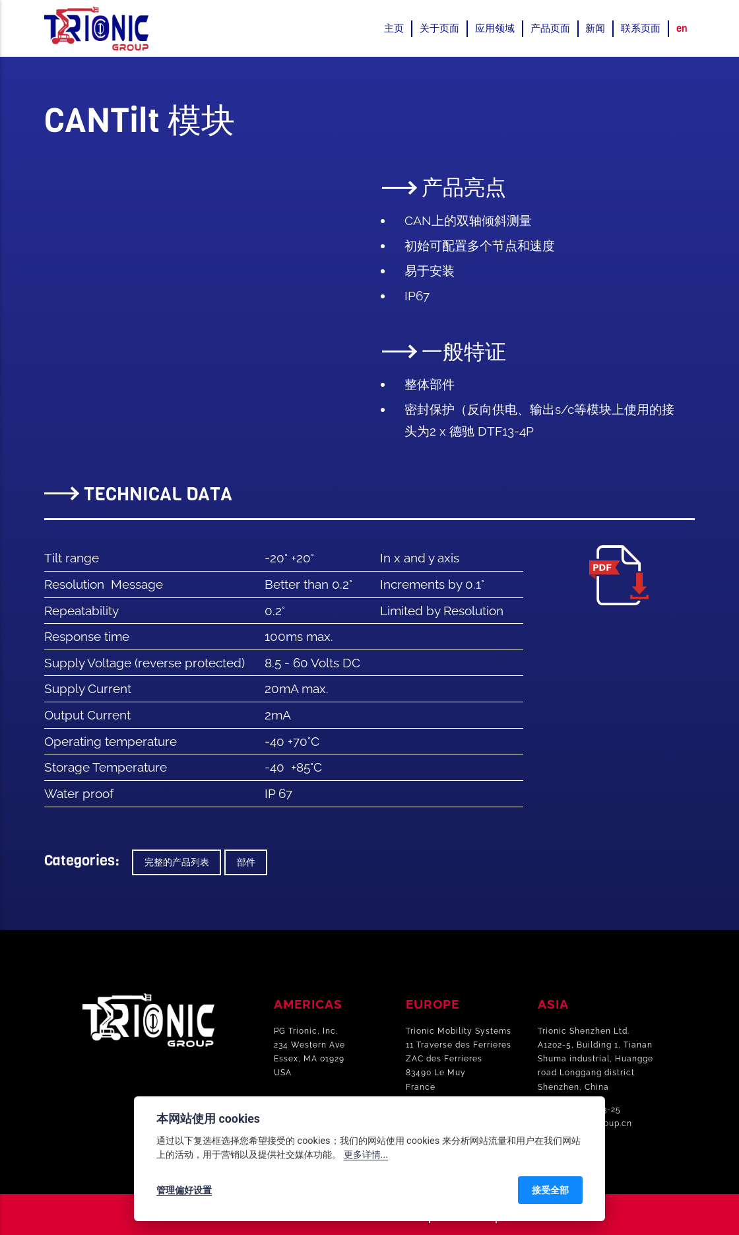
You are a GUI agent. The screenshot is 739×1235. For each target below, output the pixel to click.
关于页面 (439, 28)
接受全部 (550, 1190)
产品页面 (550, 28)
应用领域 (495, 28)
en (682, 28)
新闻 (595, 28)
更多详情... (366, 1154)
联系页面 (640, 28)
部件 (246, 862)
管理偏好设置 (184, 1190)
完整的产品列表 (177, 862)
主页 (394, 28)
